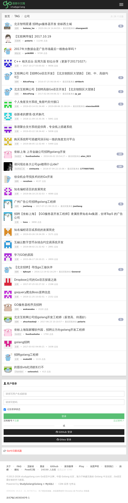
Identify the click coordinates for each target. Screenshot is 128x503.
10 (120, 154)
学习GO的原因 (23, 254)
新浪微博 (68, 466)
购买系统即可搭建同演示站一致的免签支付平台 (44, 139)
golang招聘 (22, 342)
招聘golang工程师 (26, 354)
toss (25, 222)
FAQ (19, 466)
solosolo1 (33, 372)
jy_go (78, 94)
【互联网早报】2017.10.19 (32, 36)
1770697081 (87, 169)
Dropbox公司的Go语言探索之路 (35, 279)
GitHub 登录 (64, 432)
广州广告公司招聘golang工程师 (35, 201)
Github (54, 466)
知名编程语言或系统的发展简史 (34, 229)
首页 (7, 16)
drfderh (79, 82)
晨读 (42, 466)
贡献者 (30, 466)
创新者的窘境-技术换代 (29, 114)
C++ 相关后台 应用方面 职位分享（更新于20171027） (51, 61)
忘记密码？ (118, 420)
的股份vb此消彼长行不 (29, 367)
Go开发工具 (20, 169)
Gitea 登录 (64, 439)
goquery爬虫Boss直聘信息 (32, 292)
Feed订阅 (30, 469)
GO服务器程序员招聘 (28, 304)
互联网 (17, 41)
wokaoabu (29, 309)
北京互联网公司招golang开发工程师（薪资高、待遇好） (51, 317)
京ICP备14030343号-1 (18, 497)
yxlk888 (29, 53)
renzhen (27, 181)
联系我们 (109, 466)
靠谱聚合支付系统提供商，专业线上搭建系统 (43, 127)
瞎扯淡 (17, 53)
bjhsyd (27, 272)
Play (81, 466)
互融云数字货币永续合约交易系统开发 (38, 242)
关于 (8, 466)
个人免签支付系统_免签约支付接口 (36, 102)
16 (120, 166)
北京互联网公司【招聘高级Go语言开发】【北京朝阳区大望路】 (55, 89)
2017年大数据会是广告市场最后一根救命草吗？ (45, 49)
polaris (29, 41)
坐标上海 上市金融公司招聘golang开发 (40, 151)
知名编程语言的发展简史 (30, 189)
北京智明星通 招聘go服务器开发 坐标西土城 (43, 24)
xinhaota (34, 169)
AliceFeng (28, 82)
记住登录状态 (12, 409)
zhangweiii (82, 28)
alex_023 (86, 156)
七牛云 (72, 484)
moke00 (27, 359)
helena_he (29, 28)
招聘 (16, 28)
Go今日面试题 (14, 450)
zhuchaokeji (30, 322)
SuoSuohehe (33, 156)
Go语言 (18, 156)
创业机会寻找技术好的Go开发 (33, 176)
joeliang (27, 206)
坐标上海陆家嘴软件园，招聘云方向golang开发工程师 (49, 329)
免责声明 (94, 466)
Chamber (19, 372)
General (76, 272)
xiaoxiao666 (92, 106)
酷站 (17, 469)
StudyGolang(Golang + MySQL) (37, 484)
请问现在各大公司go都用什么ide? (36, 164)
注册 (17, 420)
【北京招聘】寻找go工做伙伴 (33, 267)
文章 (16, 66)
